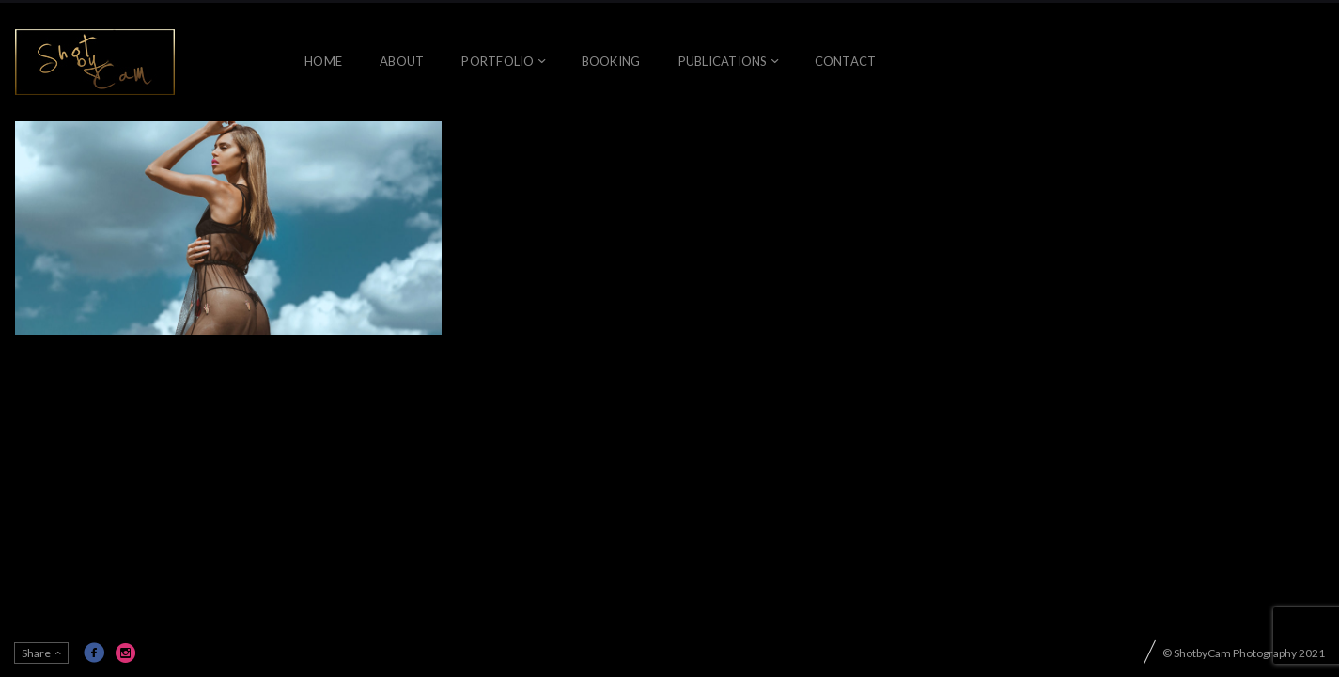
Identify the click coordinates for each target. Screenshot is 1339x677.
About (402, 61)
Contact (846, 61)
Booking (611, 61)
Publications (723, 61)
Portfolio (497, 61)
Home (323, 61)
